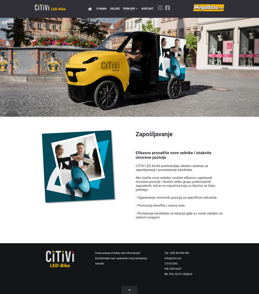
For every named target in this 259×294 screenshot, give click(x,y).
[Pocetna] (90, 9)
